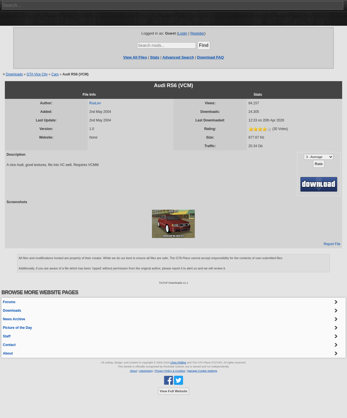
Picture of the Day (17, 328)
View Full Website (173, 391)
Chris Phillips (178, 362)
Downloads (14, 74)
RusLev (95, 103)
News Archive (14, 319)
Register (197, 33)
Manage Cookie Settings (202, 370)
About (8, 353)
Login (182, 33)
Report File (332, 244)
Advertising (146, 370)
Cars (55, 74)
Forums (9, 302)
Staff (7, 336)
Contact (9, 345)
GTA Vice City (37, 74)
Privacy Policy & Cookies (170, 370)
